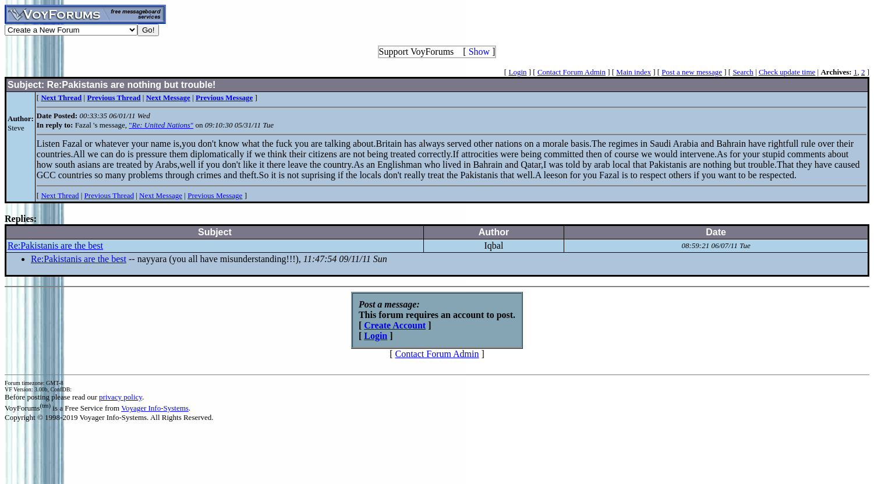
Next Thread (60, 195)
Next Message (160, 195)
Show (479, 51)
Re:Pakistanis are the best (55, 245)
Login (517, 72)
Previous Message (214, 195)
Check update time (787, 72)
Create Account (395, 325)
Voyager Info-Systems (155, 408)
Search (743, 72)
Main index (633, 72)
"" (161, 125)
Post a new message (691, 72)
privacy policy (120, 397)
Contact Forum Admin (571, 72)
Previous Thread (109, 195)
